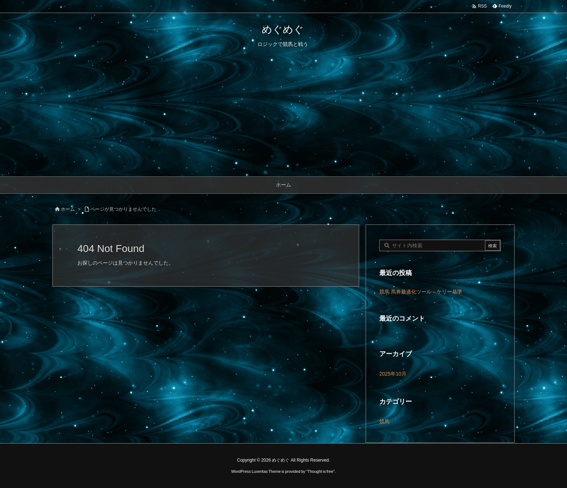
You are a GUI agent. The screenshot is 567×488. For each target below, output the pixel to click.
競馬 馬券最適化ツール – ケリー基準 (420, 292)
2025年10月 (392, 374)
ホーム (68, 209)
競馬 (384, 421)
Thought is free (320, 471)
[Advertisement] (283, 122)
